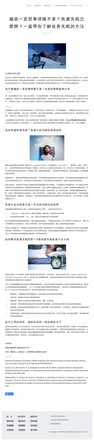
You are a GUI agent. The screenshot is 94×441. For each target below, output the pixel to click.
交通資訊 (10, 430)
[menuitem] (58, 5)
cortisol (59, 188)
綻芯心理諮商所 (33, 332)
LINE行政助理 (55, 423)
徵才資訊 (33, 430)
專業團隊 (10, 425)
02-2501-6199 (56, 416)
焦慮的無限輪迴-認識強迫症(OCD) (17, 348)
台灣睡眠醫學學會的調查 (77, 120)
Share (9, 394)
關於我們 (10, 421)
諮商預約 (33, 425)
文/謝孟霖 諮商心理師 (12, 73)
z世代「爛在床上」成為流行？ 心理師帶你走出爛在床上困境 (25, 352)
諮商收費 (33, 421)
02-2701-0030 (56, 420)
